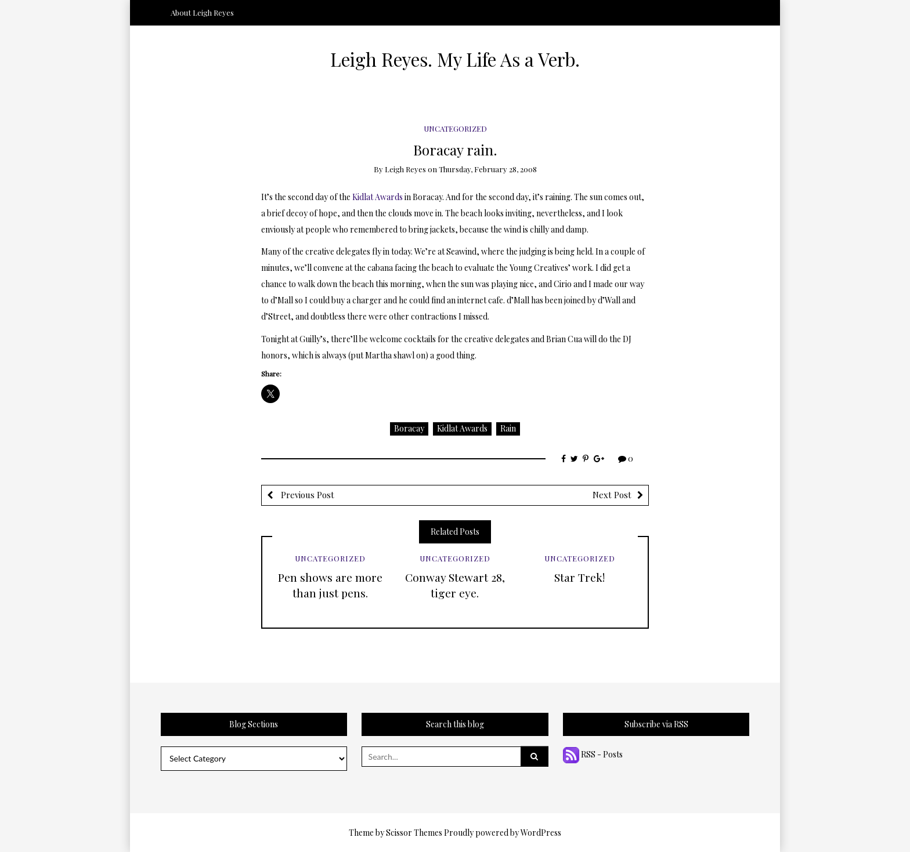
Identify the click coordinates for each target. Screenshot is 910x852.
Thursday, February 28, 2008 (488, 169)
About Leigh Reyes (202, 12)
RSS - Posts (593, 754)
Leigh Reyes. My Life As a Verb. (455, 59)
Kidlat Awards (377, 196)
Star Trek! (579, 577)
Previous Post (306, 495)
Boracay (409, 428)
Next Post (612, 495)
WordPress (541, 832)
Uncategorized (455, 128)
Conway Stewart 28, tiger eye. (455, 585)
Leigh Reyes (405, 169)
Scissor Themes (414, 832)
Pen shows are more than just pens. (330, 585)
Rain (508, 428)
